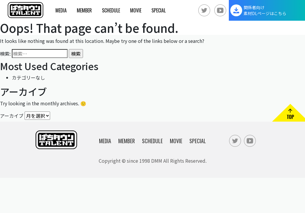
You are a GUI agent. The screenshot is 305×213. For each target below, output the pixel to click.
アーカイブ (11, 115)
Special (158, 10)
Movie (135, 10)
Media (61, 10)
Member (84, 10)
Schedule (111, 10)
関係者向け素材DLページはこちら (265, 10)
